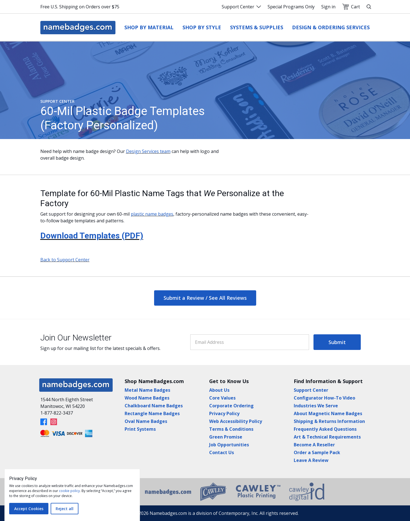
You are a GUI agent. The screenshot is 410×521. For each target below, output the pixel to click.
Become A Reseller (314, 445)
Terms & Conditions (231, 429)
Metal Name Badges (147, 390)
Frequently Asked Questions (325, 429)
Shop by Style (201, 27)
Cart (351, 6)
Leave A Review (311, 460)
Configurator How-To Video (324, 398)
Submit (337, 342)
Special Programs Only (291, 7)
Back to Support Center (65, 260)
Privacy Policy (224, 413)
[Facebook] (43, 421)
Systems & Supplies (256, 27)
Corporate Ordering (231, 406)
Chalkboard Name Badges (154, 406)
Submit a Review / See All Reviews (205, 297)
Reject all (64, 508)
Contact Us (221, 452)
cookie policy (69, 490)
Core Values (222, 398)
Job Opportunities (229, 445)
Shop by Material (149, 27)
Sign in (328, 7)
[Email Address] (249, 342)
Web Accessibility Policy (235, 421)
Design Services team (148, 151)
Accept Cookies (28, 508)
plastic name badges (152, 214)
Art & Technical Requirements (327, 437)
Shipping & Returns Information (329, 421)
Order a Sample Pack (317, 452)
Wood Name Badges (147, 398)
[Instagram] (53, 421)
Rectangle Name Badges (152, 413)
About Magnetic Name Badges (328, 413)
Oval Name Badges (146, 421)
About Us (219, 390)
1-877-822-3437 (56, 413)
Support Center (241, 7)
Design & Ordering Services (331, 27)
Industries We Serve (316, 406)
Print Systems (140, 429)
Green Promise (225, 437)
